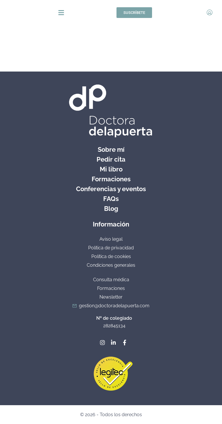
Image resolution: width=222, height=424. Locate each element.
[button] (109, 12)
